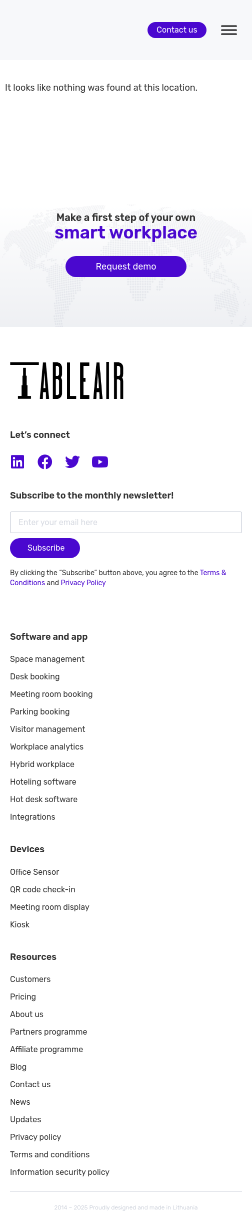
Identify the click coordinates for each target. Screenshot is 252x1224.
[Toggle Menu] (229, 30)
